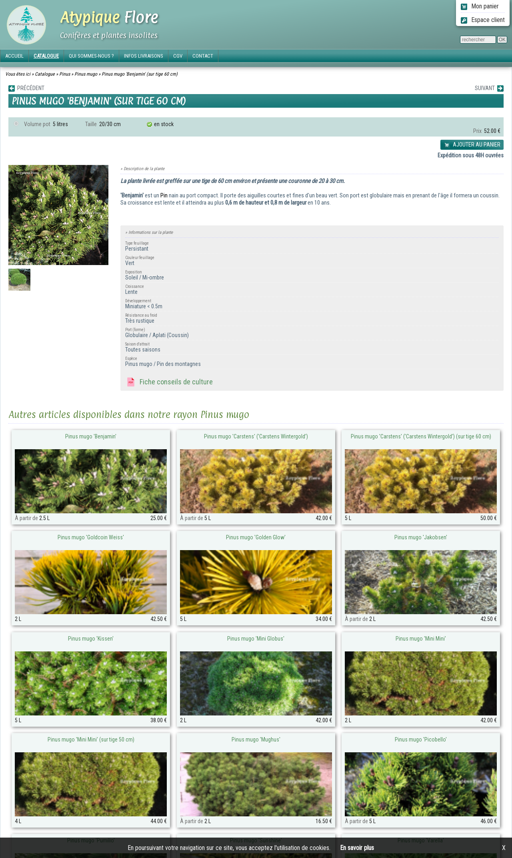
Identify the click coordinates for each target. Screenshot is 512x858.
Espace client (483, 20)
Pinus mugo (85, 74)
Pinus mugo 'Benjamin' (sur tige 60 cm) (140, 74)
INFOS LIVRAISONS (143, 56)
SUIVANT (489, 88)
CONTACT (202, 56)
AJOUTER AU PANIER (472, 144)
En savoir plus (357, 848)
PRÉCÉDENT (26, 88)
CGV (177, 56)
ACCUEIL (14, 56)
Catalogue (45, 74)
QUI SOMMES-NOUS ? (91, 56)
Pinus (64, 74)
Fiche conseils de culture (169, 382)
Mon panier (480, 6)
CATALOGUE (46, 56)
